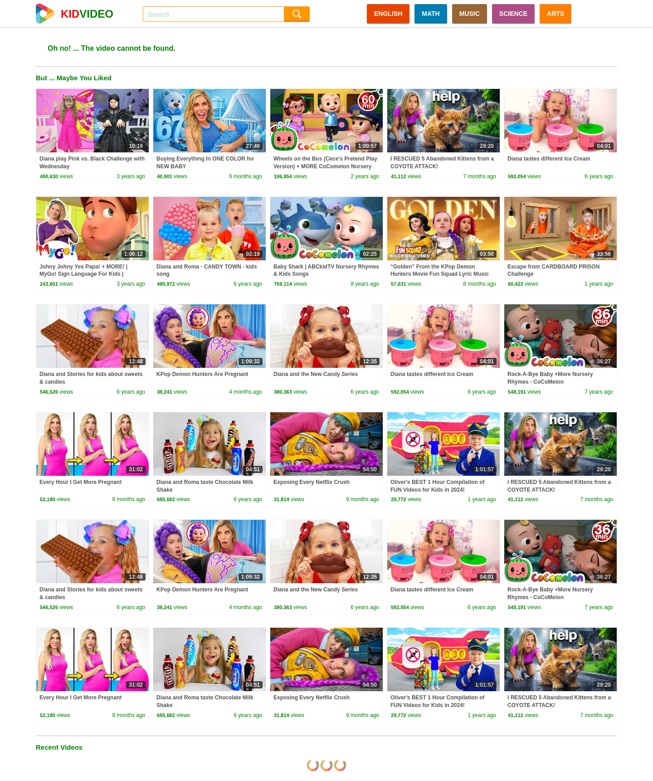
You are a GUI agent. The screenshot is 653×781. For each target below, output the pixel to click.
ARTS (555, 13)
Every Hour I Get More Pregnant (80, 482)
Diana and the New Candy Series (315, 374)
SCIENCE (513, 13)
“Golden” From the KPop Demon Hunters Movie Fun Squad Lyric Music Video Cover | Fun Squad (439, 274)
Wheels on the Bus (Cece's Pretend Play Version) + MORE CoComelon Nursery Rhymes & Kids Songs (325, 166)
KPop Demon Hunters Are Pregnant (202, 374)
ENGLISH (388, 13)
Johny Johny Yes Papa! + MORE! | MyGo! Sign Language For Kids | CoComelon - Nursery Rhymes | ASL (86, 274)
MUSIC (469, 13)
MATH (430, 13)
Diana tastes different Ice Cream (548, 159)
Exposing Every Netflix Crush (311, 482)
